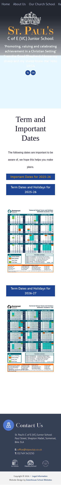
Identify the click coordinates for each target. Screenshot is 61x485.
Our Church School (42, 4)
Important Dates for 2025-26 (30, 177)
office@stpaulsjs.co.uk (29, 449)
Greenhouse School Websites (39, 479)
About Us (19, 4)
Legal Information (39, 476)
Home (6, 4)
